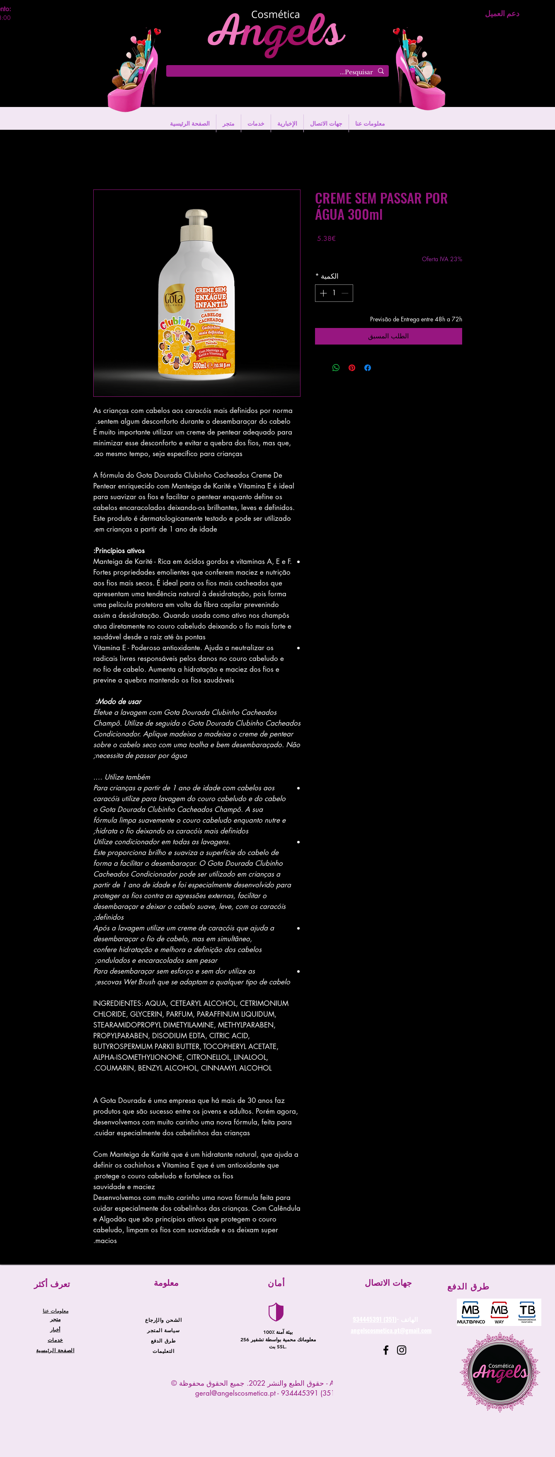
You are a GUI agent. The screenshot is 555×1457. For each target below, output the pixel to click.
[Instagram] (401, 1350)
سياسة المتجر (163, 1330)
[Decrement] (345, 293)
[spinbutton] (333, 293)
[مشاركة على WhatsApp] (336, 368)
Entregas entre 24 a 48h (345, 251)
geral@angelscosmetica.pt (235, 1393)
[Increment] (322, 293)
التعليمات (163, 1351)
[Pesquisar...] (278, 72)
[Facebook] (386, 1350)
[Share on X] (320, 368)
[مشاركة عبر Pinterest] (352, 368)
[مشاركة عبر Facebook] (368, 368)
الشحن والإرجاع (163, 1319)
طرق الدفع (163, 1340)
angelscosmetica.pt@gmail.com (391, 1330)
